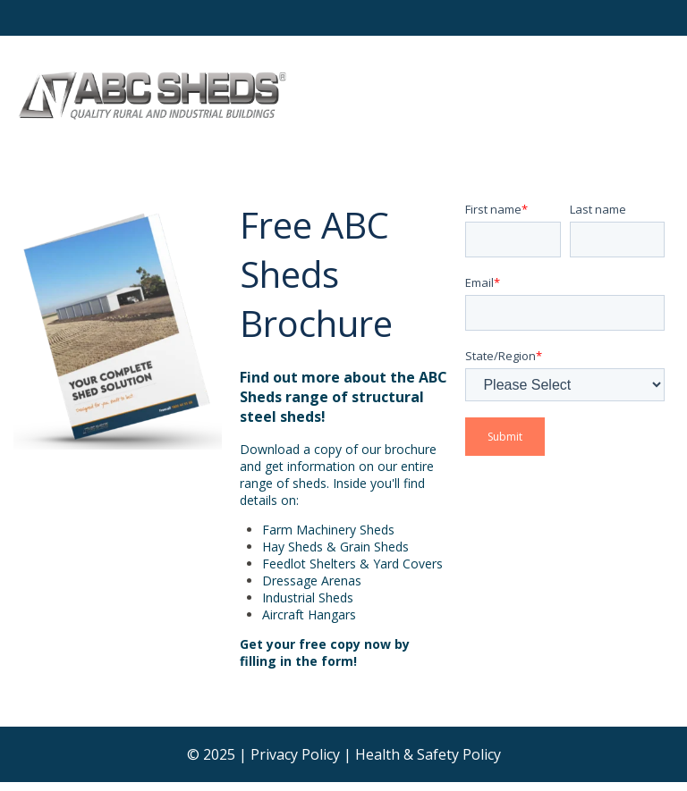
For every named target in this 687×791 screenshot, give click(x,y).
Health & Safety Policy (428, 754)
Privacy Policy (295, 754)
